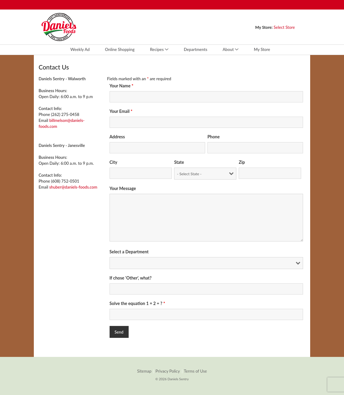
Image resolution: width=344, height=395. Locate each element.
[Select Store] (285, 27)
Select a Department (129, 251)
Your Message (123, 188)
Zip (242, 162)
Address (117, 136)
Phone (213, 136)
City (113, 162)
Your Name (121, 85)
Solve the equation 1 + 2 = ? (137, 303)
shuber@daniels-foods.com (73, 187)
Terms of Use (195, 371)
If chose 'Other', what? (131, 277)
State (179, 162)
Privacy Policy (167, 371)
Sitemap (144, 371)
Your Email (121, 111)
